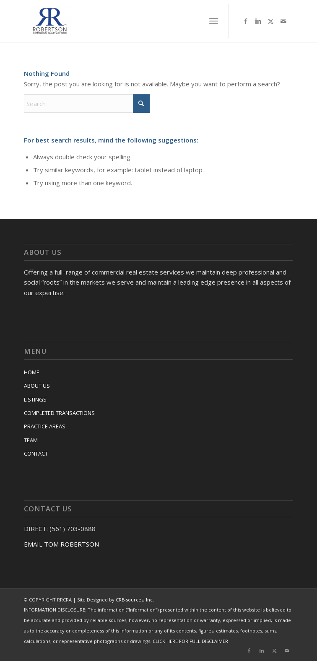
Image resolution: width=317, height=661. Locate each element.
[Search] (87, 103)
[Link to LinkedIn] (258, 21)
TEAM (31, 440)
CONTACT (36, 453)
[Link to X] (271, 21)
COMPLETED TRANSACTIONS (59, 413)
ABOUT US (37, 385)
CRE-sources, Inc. (135, 599)
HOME (31, 372)
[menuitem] (213, 21)
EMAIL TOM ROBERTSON (61, 544)
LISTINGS (35, 399)
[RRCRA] (132, 21)
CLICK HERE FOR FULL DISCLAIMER (190, 641)
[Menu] (213, 21)
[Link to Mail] (283, 21)
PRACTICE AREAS (44, 426)
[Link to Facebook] (245, 21)
